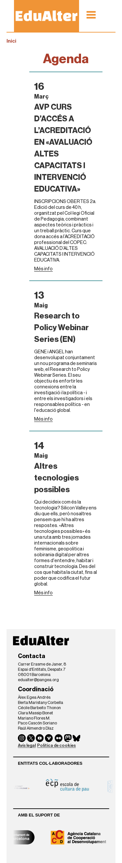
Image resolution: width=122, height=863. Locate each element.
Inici (11, 41)
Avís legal (27, 745)
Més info (43, 268)
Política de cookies (56, 745)
